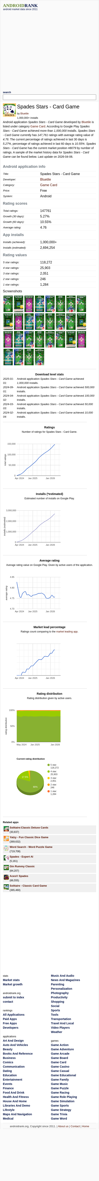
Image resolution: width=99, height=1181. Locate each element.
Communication (14, 1066)
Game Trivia (59, 1114)
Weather (56, 1032)
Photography (60, 993)
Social (55, 1006)
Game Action (60, 1045)
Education (10, 1075)
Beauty (8, 1049)
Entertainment (12, 1079)
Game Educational (63, 1075)
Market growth (13, 984)
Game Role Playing (64, 1097)
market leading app (67, 631)
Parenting (57, 984)
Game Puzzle (60, 1088)
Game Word (59, 1118)
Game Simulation (62, 1101)
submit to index (13, 997)
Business (9, 1058)
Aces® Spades (19, 876)
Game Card (37, 126)
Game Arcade (60, 1053)
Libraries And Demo (16, 1105)
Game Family (60, 1079)
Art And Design (13, 1040)
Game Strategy (61, 1110)
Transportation (61, 1019)
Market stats (11, 980)
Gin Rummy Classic (22, 866)
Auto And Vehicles (15, 1045)
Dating (7, 1071)
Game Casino (60, 1066)
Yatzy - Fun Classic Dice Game (29, 837)
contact (8, 1001)
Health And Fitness (16, 1097)
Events (7, 1084)
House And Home (15, 1101)
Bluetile (24, 113)
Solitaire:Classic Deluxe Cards (29, 827)
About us (63, 1126)
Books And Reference (18, 1053)
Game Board (59, 1058)
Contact (75, 1126)
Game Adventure (62, 1049)
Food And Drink (13, 1092)
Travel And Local (62, 1023)
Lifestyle (9, 1110)
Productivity (59, 997)
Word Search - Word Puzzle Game (31, 846)
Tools (54, 1014)
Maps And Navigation (17, 1114)
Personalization (61, 988)
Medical (8, 1118)
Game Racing (60, 1092)
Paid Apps (10, 1019)
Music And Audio (62, 975)
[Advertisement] (38, 49)
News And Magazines (65, 980)
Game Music (59, 1084)
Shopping (57, 1001)
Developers (10, 1027)
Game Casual (60, 1071)
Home (85, 1126)
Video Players (60, 1027)
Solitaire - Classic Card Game (28, 885)
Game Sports (60, 1105)
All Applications (13, 1014)
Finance (8, 1088)
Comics (8, 1062)
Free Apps (10, 1023)
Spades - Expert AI (21, 856)
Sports (55, 1010)
